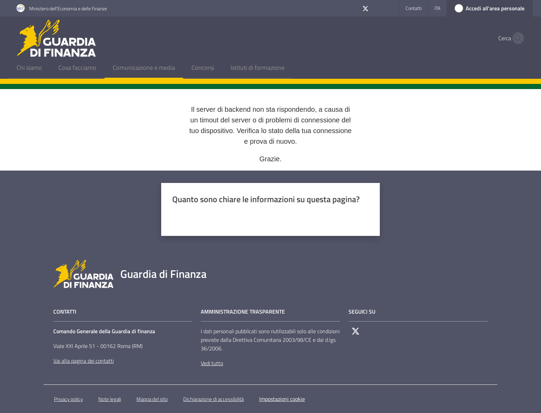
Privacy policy (68, 399)
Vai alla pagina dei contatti (83, 361)
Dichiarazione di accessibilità (213, 399)
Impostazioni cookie (282, 399)
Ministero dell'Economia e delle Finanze (68, 8)
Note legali (109, 399)
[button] (516, 38)
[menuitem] (29, 68)
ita (437, 8)
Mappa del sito (152, 399)
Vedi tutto (212, 363)
